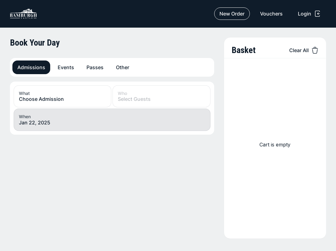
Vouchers (271, 14)
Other (122, 67)
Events (66, 67)
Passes (95, 67)
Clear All (304, 50)
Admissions (31, 67)
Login (309, 13)
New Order (232, 14)
